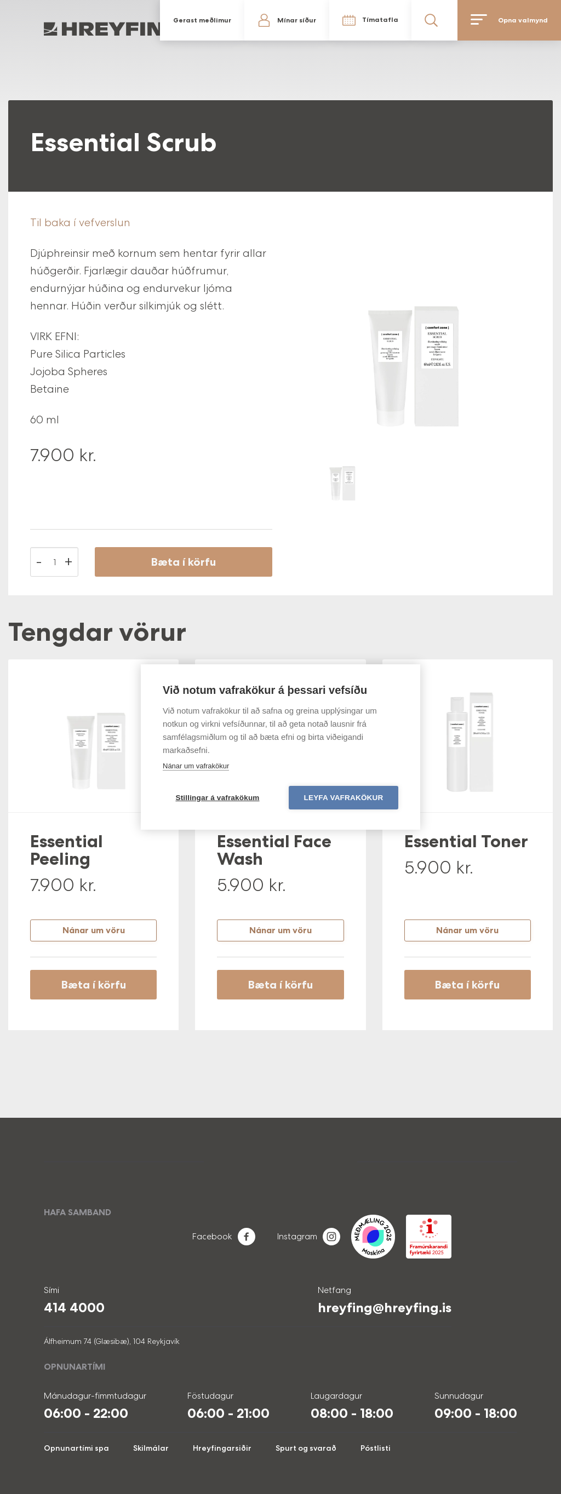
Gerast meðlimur (202, 20)
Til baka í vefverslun (80, 222)
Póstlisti (375, 1448)
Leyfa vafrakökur (343, 798)
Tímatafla (380, 19)
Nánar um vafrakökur (196, 766)
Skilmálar (151, 1448)
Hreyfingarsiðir (222, 1448)
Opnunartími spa (76, 1448)
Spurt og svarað (306, 1448)
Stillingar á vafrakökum (217, 798)
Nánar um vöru (93, 930)
